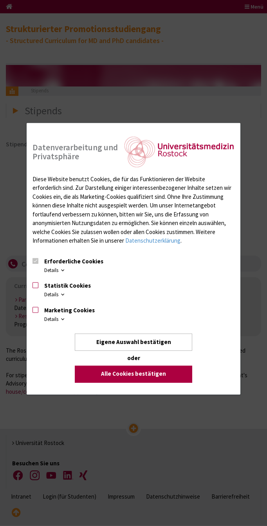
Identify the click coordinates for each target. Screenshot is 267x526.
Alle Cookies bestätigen (133, 374)
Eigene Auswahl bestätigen (133, 342)
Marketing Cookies (69, 310)
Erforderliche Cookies (73, 261)
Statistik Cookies (67, 286)
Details (55, 270)
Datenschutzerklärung (152, 241)
